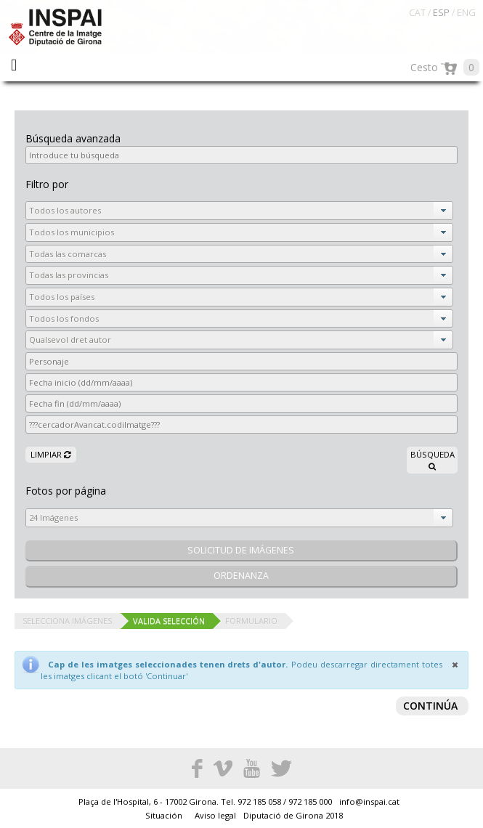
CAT (417, 13)
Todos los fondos (64, 318)
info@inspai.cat (369, 801)
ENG (466, 13)
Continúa (430, 706)
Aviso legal (216, 815)
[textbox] (241, 155)
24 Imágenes (53, 517)
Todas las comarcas (67, 253)
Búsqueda (432, 460)
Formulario (251, 620)
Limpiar (51, 454)
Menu (14, 65)
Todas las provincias (68, 274)
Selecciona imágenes (67, 620)
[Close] (454, 664)
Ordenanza (241, 575)
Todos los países (61, 296)
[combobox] (239, 210)
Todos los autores (65, 210)
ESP (441, 13)
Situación (164, 815)
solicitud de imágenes (240, 550)
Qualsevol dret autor (70, 339)
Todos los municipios (71, 232)
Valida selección (169, 620)
